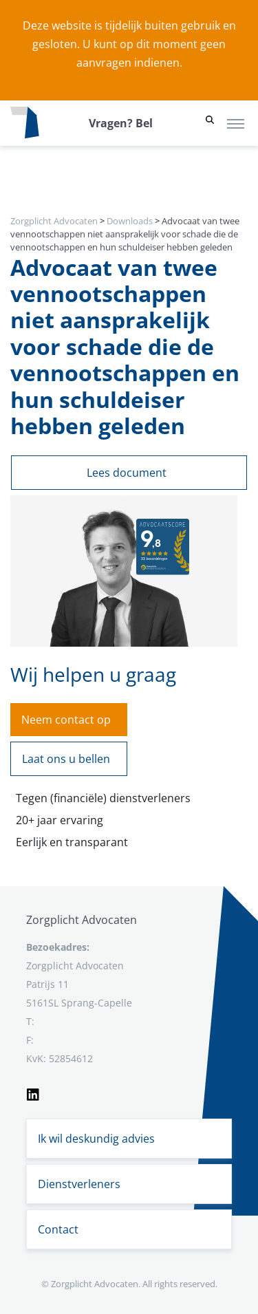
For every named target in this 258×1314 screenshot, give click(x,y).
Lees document (126, 472)
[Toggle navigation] (236, 123)
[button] (210, 123)
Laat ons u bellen (66, 758)
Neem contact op (66, 719)
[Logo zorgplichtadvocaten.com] (24, 123)
